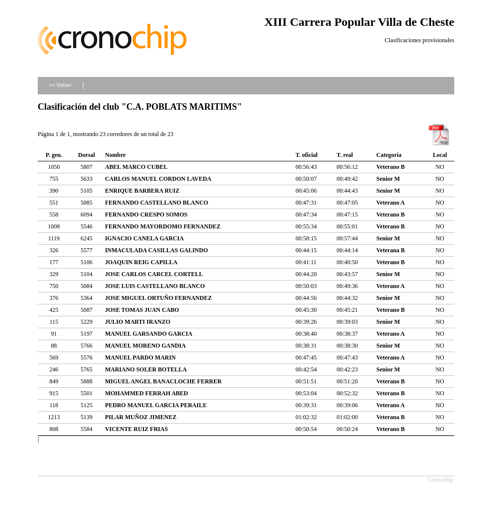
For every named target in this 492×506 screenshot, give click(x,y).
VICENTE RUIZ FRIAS (136, 429)
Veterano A (390, 202)
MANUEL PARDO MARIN (140, 357)
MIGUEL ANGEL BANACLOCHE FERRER (163, 381)
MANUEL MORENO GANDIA (145, 345)
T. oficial (306, 154)
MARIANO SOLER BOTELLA (146, 369)
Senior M (388, 178)
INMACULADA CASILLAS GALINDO (156, 250)
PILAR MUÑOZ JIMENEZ (140, 417)
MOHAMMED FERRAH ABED (146, 393)
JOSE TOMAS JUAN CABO (142, 309)
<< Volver (60, 85)
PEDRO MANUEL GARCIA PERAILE (156, 405)
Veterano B (390, 166)
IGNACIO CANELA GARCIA (144, 238)
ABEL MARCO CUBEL (136, 166)
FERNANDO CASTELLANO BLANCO (156, 202)
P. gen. (54, 154)
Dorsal (86, 154)
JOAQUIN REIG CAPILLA (141, 262)
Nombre (115, 154)
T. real (345, 154)
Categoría (389, 154)
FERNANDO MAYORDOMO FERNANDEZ (162, 226)
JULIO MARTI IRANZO (137, 321)
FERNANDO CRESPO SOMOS (146, 214)
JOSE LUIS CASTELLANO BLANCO (155, 286)
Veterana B (390, 250)
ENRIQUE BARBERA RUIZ (142, 190)
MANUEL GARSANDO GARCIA (148, 333)
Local (440, 154)
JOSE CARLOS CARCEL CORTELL (154, 274)
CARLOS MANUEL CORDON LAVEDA (158, 178)
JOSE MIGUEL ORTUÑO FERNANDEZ (158, 297)
